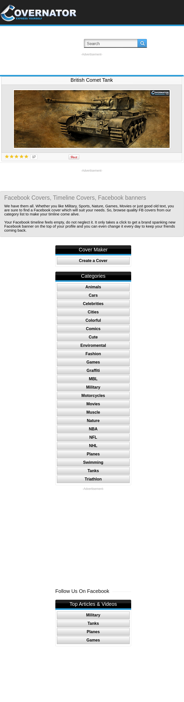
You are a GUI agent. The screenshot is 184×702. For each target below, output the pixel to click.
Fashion (93, 354)
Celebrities (93, 304)
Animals (93, 287)
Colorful (93, 320)
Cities (93, 312)
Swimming (93, 462)
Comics (93, 329)
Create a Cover (93, 260)
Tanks (93, 471)
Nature (93, 420)
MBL (93, 379)
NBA (93, 429)
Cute (93, 337)
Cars (93, 295)
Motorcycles (93, 395)
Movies (93, 404)
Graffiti (93, 370)
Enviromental (93, 345)
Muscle (93, 412)
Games (93, 362)
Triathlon (93, 479)
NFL (93, 437)
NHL (93, 446)
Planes (93, 454)
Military (93, 387)
